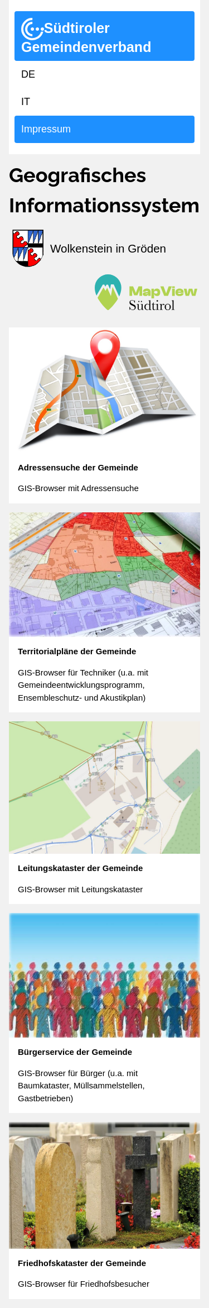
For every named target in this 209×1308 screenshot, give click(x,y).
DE (28, 74)
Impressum (46, 129)
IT (25, 101)
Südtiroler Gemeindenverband (86, 36)
